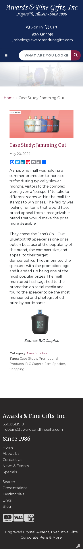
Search (9, 482)
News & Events (16, 466)
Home (9, 98)
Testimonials (13, 494)
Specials (10, 472)
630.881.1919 (42, 35)
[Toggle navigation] (6, 55)
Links (7, 500)
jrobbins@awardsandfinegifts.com (43, 40)
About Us (11, 453)
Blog (7, 506)
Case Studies (37, 353)
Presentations (15, 488)
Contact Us (12, 460)
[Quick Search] (45, 55)
